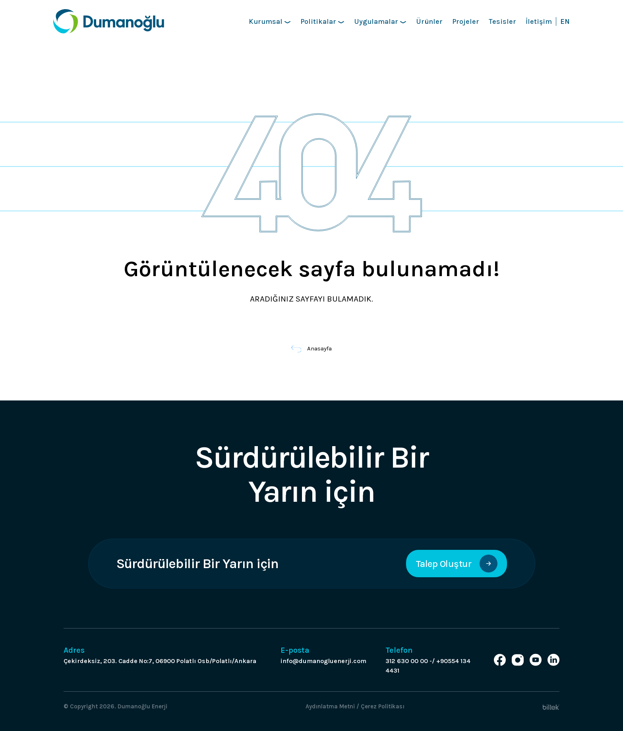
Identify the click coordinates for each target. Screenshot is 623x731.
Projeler (465, 21)
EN (565, 21)
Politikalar (322, 21)
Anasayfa (311, 348)
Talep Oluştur (456, 563)
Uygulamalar (380, 21)
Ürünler (429, 21)
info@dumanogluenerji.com (323, 661)
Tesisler (502, 21)
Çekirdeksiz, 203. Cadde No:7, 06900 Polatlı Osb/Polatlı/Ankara (160, 661)
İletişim (539, 21)
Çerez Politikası (382, 706)
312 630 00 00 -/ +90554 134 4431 (427, 665)
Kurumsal (270, 21)
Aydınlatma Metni (330, 706)
